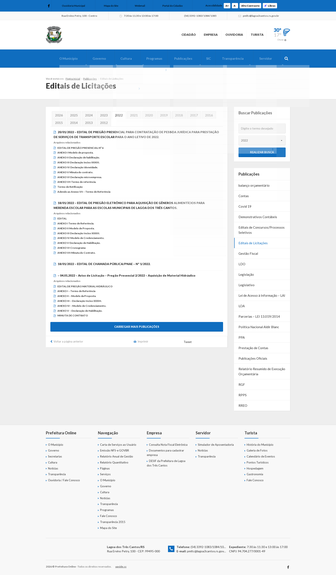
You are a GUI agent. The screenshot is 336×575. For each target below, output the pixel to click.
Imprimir (143, 341)
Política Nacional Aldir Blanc (258, 327)
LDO (241, 264)
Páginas (105, 468)
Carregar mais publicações (136, 326)
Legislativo (246, 285)
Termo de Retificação (70, 186)
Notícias (53, 468)
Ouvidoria (222, 35)
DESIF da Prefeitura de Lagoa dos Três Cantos (166, 463)
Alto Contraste (250, 5)
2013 (89, 123)
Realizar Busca (262, 152)
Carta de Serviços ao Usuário (118, 444)
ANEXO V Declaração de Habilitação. (78, 242)
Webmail (140, 5)
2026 (59, 115)
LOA (241, 306)
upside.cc (120, 566)
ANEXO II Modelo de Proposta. (75, 228)
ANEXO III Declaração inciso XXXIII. (78, 162)
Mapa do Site (111, 5)
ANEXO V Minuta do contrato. (75, 172)
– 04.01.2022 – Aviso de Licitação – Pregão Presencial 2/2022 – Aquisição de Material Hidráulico (126, 275)
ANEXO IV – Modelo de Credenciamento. (81, 305)
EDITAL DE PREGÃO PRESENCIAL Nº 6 (80, 147)
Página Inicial (73, 78)
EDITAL (62, 218)
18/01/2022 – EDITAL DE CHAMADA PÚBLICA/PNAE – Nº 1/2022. (104, 264)
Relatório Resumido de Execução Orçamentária (261, 371)
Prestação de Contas (253, 348)
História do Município (260, 444)
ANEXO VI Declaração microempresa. (79, 177)
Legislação (246, 274)
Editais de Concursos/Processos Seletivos (261, 229)
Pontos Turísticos (257, 462)
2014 (74, 123)
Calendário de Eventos (261, 456)
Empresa (191, 35)
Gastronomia (255, 474)
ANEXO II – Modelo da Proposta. (76, 296)
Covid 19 (244, 206)
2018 (179, 115)
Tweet (188, 342)
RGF (241, 384)
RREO (242, 405)
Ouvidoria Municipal (73, 5)
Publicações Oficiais (252, 358)
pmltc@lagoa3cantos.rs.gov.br (207, 551)
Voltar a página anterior (68, 341)
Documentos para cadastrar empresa (165, 453)
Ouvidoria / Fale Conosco (64, 480)
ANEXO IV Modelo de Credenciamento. (80, 238)
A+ (227, 5)
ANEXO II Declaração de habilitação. (78, 157)
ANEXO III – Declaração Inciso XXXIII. (79, 300)
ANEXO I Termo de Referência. (75, 223)
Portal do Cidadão (172, 5)
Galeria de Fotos (257, 450)
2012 (104, 123)
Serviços (105, 474)
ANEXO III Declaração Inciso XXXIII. (78, 233)
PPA (241, 337)
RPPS (242, 395)
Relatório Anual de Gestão (116, 456)
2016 (209, 115)
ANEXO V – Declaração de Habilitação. (79, 310)
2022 (119, 115)
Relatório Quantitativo (114, 462)
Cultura (118, 58)
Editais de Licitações (253, 243)
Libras (269, 5)
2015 (59, 123)
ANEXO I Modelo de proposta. (75, 152)
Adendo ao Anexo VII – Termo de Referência (83, 191)
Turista (253, 35)
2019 (164, 115)
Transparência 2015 (112, 522)
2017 (194, 115)
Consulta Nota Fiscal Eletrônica (168, 444)
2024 (89, 115)
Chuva (281, 39)
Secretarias (55, 456)
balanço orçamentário (254, 185)
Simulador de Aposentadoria (216, 444)
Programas (148, 58)
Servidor (264, 58)
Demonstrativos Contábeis (257, 217)
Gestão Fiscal (248, 253)
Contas (243, 196)
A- (235, 5)
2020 (149, 115)
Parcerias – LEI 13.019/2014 (259, 316)
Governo (90, 58)
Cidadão (162, 35)
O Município (58, 58)
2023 (104, 115)
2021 (134, 115)
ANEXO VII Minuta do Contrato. (76, 252)
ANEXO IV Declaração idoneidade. (77, 167)
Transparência (230, 58)
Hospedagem (255, 468)
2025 (74, 115)
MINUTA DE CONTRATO (72, 315)
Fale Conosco (108, 516)
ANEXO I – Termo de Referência (76, 291)
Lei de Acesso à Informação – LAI (261, 295)
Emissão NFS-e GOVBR (114, 450)
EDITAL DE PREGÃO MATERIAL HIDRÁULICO (84, 286)
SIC (204, 58)
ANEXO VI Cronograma (71, 247)
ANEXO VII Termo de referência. (76, 181)
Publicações (178, 58)
